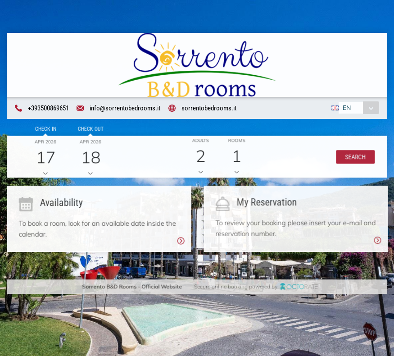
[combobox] (358, 108)
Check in (44, 129)
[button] (354, 157)
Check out (89, 129)
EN (346, 108)
